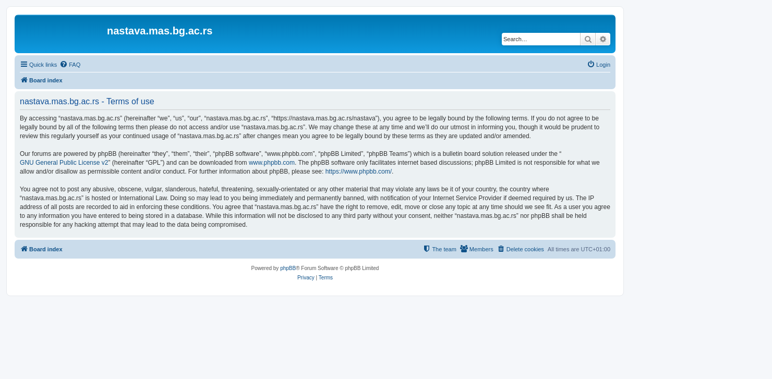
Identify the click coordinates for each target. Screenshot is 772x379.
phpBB (288, 268)
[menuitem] (69, 64)
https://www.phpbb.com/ (358, 171)
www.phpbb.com (272, 162)
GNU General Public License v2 (64, 162)
